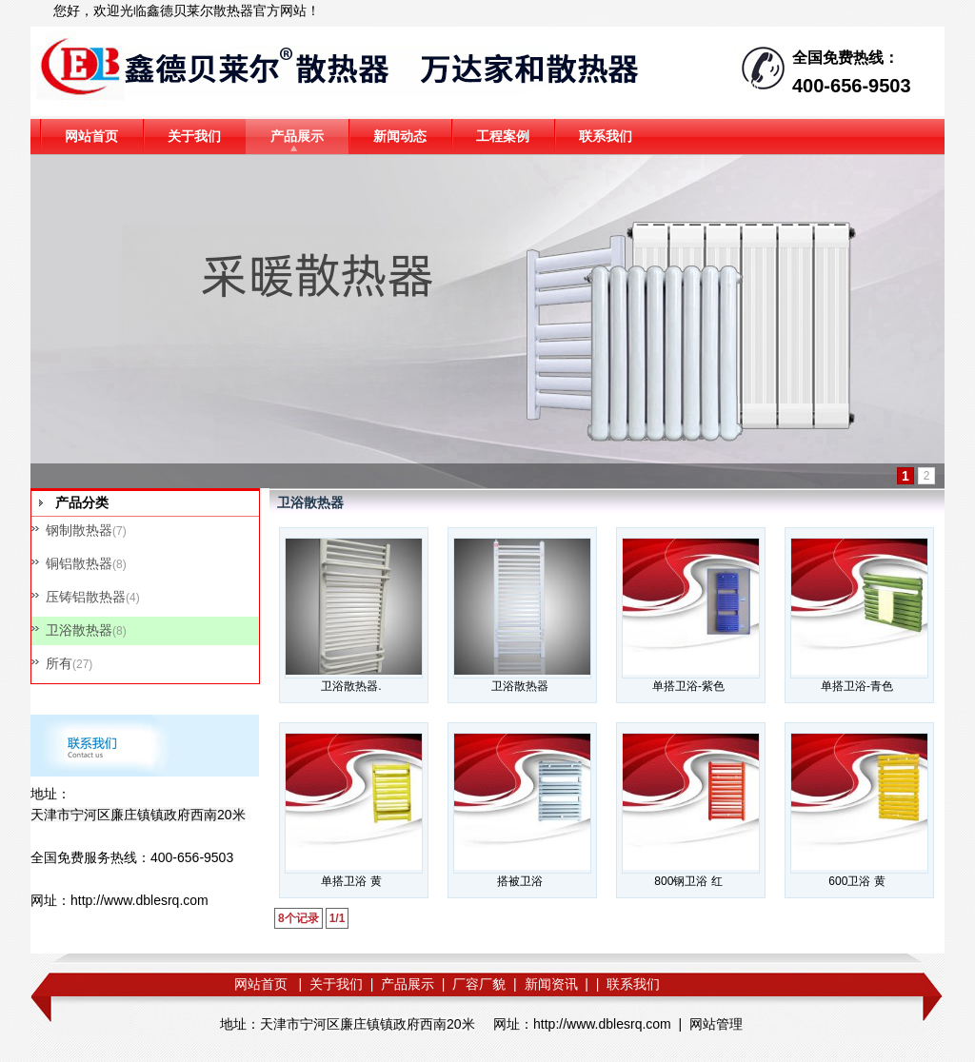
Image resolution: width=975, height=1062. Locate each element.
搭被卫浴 (520, 881)
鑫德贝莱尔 (180, 10)
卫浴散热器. (351, 686)
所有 (59, 663)
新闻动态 (400, 136)
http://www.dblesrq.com (139, 900)
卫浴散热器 (79, 630)
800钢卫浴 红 (688, 881)
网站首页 (91, 136)
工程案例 (502, 136)
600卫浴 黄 (856, 881)
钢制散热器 (79, 530)
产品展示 (297, 136)
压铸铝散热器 (86, 596)
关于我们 (194, 136)
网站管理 (716, 1024)
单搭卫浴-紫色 (688, 686)
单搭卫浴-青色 (857, 686)
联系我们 (605, 136)
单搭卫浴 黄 (351, 881)
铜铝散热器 (79, 563)
